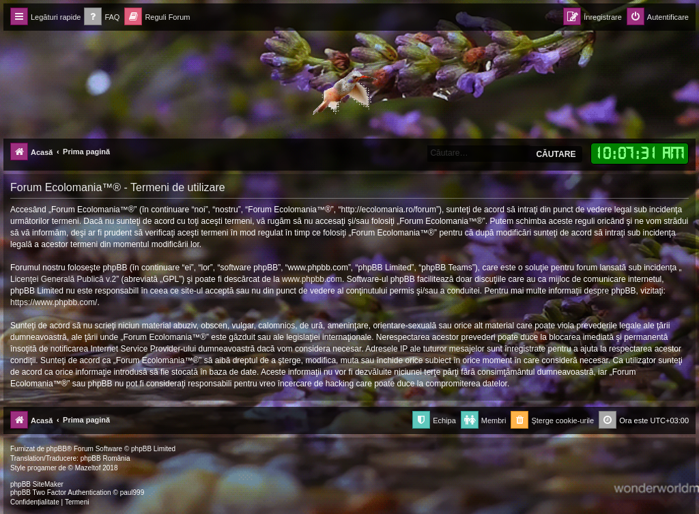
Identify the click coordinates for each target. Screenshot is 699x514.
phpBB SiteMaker (36, 484)
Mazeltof (88, 468)
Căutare (555, 154)
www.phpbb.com (312, 279)
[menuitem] (101, 17)
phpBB (56, 449)
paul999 (132, 492)
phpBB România (105, 458)
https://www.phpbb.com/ (53, 302)
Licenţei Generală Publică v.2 (63, 279)
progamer (42, 468)
